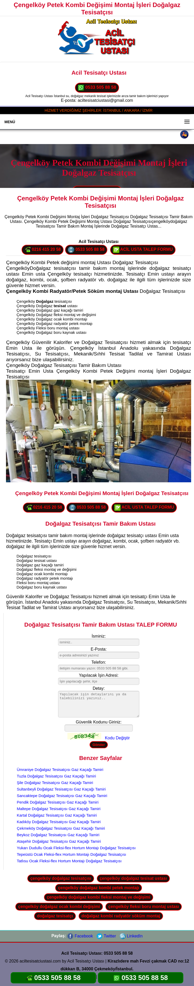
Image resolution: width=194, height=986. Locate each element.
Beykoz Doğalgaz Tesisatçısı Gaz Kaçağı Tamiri (58, 835)
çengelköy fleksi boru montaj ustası (143, 906)
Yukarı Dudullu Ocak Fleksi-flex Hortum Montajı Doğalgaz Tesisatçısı (76, 848)
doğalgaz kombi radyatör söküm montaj (121, 916)
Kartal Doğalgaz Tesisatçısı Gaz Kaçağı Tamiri (57, 815)
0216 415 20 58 (42, 250)
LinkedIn (131, 936)
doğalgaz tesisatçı (55, 916)
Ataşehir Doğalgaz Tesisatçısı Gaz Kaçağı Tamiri (59, 841)
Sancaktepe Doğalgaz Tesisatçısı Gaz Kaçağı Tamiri (62, 795)
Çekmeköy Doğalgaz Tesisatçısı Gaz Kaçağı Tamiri (61, 828)
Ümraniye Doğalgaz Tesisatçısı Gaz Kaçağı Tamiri (60, 769)
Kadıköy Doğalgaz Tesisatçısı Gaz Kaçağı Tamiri (59, 821)
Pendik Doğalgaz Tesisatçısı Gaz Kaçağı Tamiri (57, 802)
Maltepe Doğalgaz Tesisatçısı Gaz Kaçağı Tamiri (58, 808)
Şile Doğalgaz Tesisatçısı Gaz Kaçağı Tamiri (55, 782)
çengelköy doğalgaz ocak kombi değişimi (59, 906)
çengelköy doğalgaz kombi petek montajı (98, 888)
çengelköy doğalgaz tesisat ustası (133, 878)
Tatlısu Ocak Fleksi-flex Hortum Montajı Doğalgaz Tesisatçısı (69, 861)
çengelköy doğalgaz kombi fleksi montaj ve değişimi (98, 897)
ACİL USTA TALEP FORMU (143, 250)
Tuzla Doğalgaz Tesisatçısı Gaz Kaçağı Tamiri (56, 776)
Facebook (80, 936)
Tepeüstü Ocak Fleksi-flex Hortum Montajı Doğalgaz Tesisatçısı (71, 854)
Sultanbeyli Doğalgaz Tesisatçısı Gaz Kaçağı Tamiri (61, 789)
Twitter (106, 936)
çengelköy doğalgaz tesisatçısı (60, 878)
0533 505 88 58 (97, 88)
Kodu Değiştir (117, 738)
